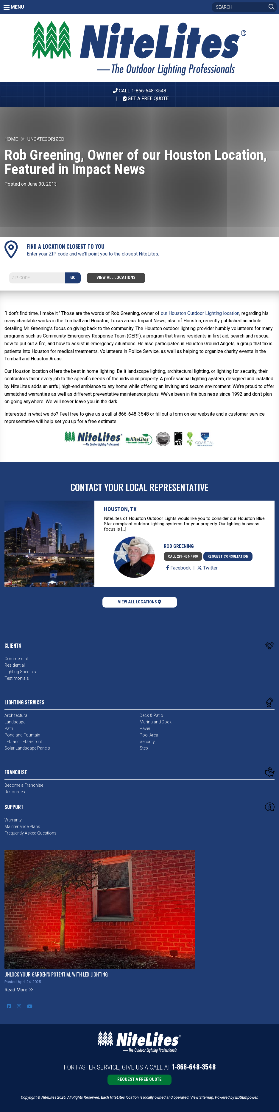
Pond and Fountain (22, 735)
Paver (145, 728)
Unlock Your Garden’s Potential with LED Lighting (56, 974)
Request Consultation (228, 556)
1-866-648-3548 (194, 1066)
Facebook (179, 568)
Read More (18, 990)
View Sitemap (201, 1097)
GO (73, 277)
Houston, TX (120, 509)
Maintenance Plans (22, 826)
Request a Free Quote (139, 1079)
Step (144, 748)
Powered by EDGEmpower (236, 1097)
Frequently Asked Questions (30, 833)
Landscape (14, 722)
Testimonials (16, 678)
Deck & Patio (151, 715)
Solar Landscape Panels (27, 748)
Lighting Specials (20, 671)
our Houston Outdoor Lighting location (200, 313)
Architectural (16, 715)
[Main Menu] (7, 7)
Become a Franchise (23, 785)
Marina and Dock (156, 722)
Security (147, 741)
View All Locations (115, 277)
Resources (14, 791)
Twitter (207, 568)
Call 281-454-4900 (183, 556)
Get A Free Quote (146, 98)
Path (8, 728)
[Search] (244, 7)
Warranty (13, 820)
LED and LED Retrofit (23, 741)
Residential (14, 665)
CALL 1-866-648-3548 (139, 91)
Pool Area (149, 735)
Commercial (16, 658)
